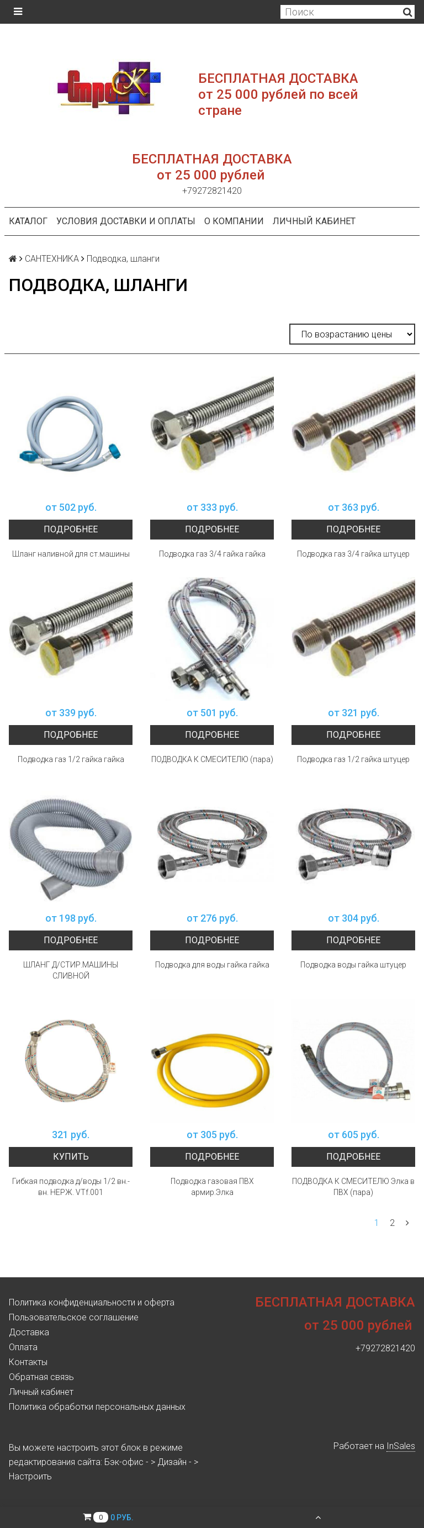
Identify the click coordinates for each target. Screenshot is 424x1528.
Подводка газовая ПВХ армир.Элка (212, 1187)
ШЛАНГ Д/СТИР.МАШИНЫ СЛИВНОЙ (70, 970)
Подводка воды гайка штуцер (353, 964)
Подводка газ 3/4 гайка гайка (212, 553)
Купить (71, 1156)
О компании (234, 221)
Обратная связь (41, 1377)
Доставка (29, 1332)
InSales (400, 1446)
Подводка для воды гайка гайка (212, 964)
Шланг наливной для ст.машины (71, 553)
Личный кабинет (314, 221)
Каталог (28, 221)
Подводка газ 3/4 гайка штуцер (353, 553)
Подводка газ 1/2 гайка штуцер (353, 759)
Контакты (28, 1362)
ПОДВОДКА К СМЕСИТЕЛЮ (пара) (212, 759)
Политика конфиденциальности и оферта (91, 1302)
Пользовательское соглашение (74, 1317)
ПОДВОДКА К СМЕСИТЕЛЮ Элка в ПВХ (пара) (353, 1187)
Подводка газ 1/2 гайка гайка (71, 759)
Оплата (23, 1347)
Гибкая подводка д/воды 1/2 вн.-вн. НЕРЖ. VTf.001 (71, 1187)
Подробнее (71, 529)
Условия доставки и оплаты (125, 221)
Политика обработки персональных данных (97, 1407)
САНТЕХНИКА (52, 258)
